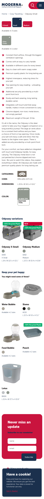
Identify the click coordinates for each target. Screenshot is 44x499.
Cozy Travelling (16, 14)
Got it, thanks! (12, 491)
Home (4, 14)
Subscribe (29, 457)
